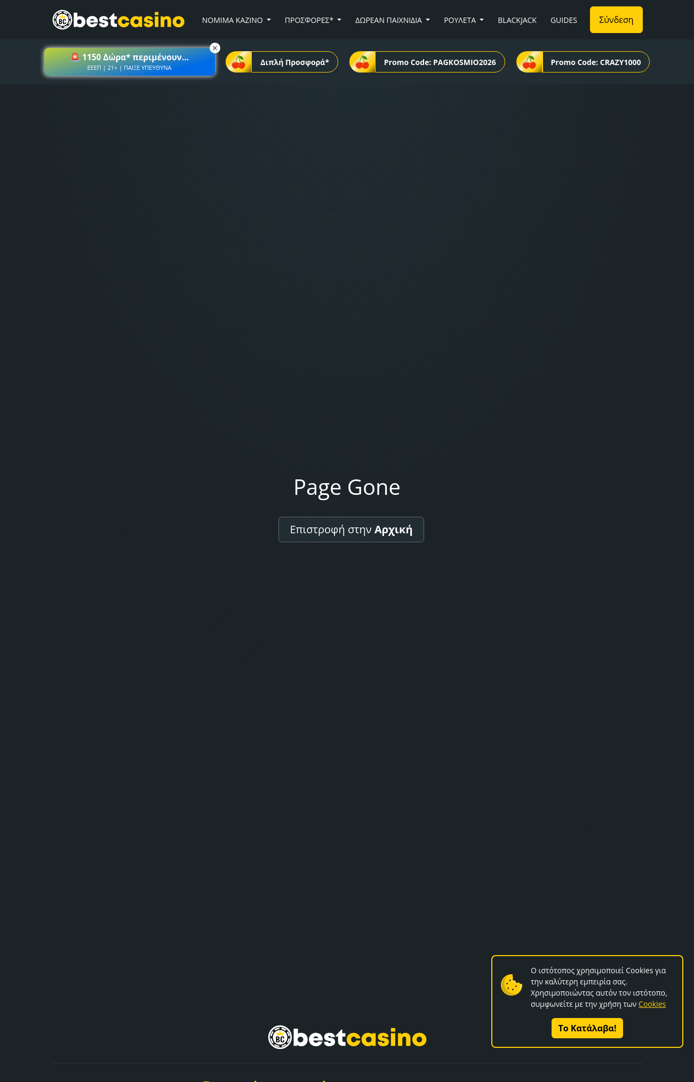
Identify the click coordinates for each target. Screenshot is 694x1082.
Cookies (652, 1004)
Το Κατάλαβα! (588, 1028)
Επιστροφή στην (351, 529)
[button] (129, 62)
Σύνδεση (616, 20)
